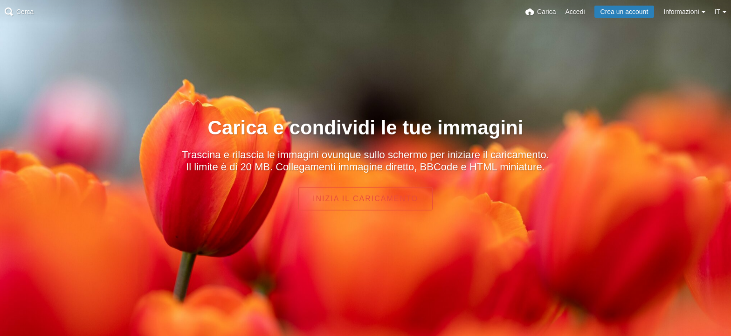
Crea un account (624, 11)
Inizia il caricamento (365, 199)
